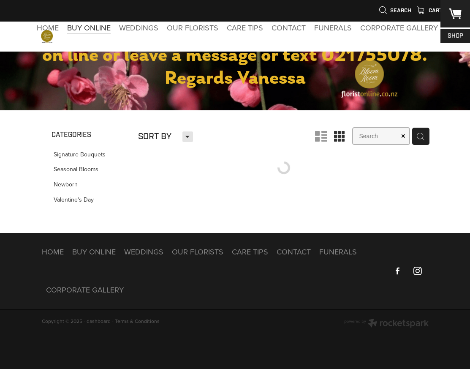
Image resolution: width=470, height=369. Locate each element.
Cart (429, 10)
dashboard (99, 321)
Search (395, 10)
